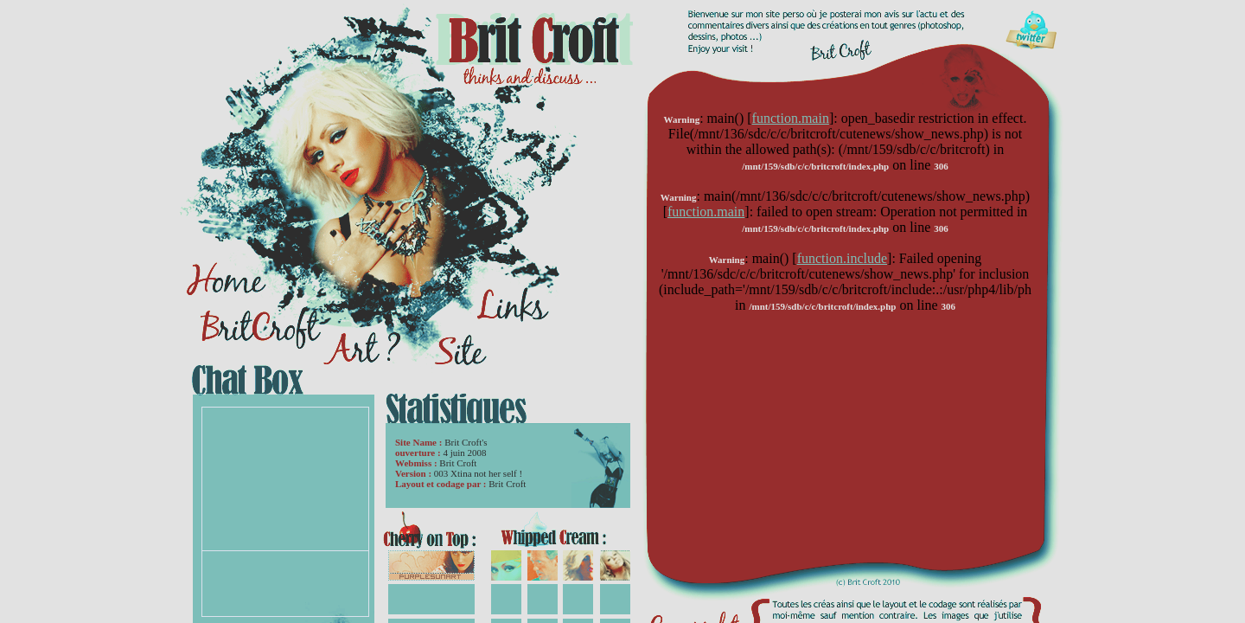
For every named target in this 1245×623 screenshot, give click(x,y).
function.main (790, 118)
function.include (842, 258)
